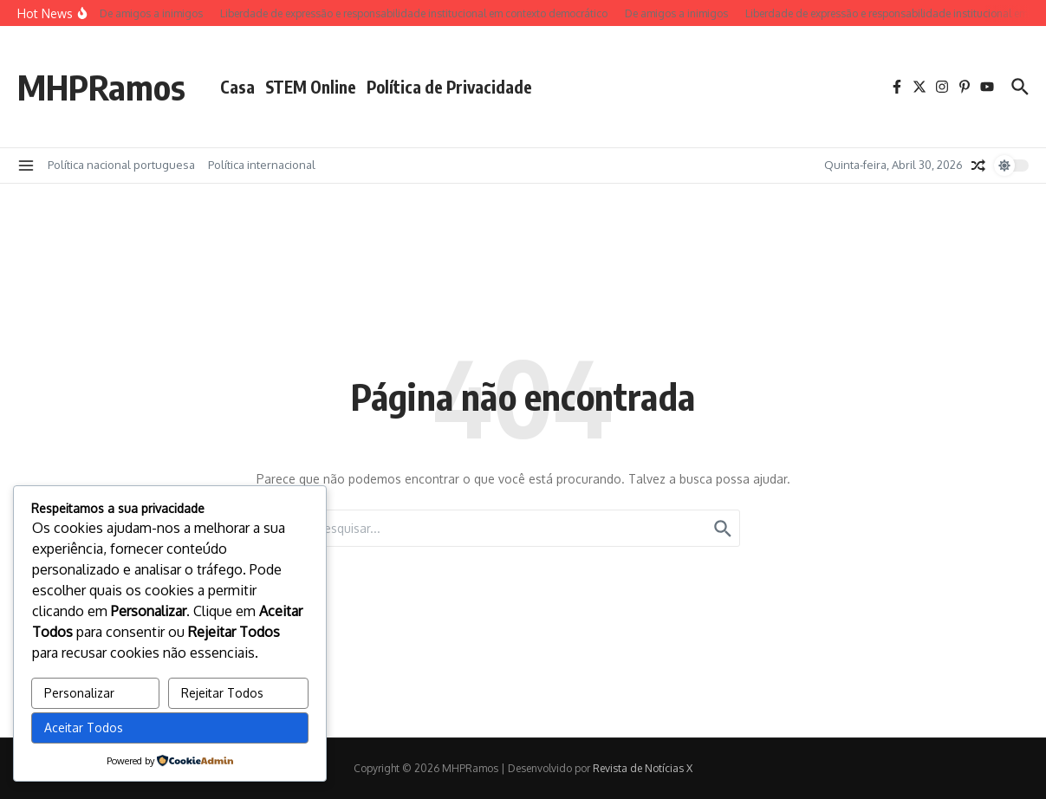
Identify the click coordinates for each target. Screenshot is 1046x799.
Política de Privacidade (449, 86)
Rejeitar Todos (222, 692)
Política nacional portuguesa (121, 165)
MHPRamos (101, 86)
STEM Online (310, 86)
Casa (237, 86)
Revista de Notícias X (642, 768)
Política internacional (261, 165)
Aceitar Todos (83, 727)
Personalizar (79, 692)
